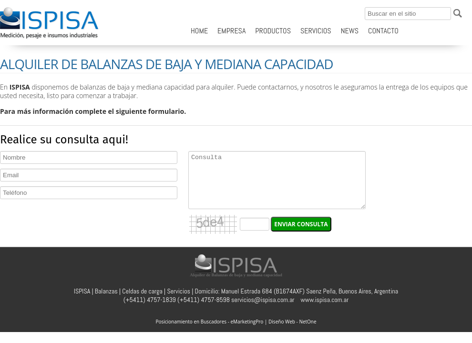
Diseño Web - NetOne (292, 321)
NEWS (350, 31)
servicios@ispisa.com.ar (263, 299)
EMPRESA (231, 31)
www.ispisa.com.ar (325, 299)
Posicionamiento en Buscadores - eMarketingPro (209, 321)
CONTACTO (383, 31)
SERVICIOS (315, 31)
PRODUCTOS (273, 31)
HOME (199, 31)
